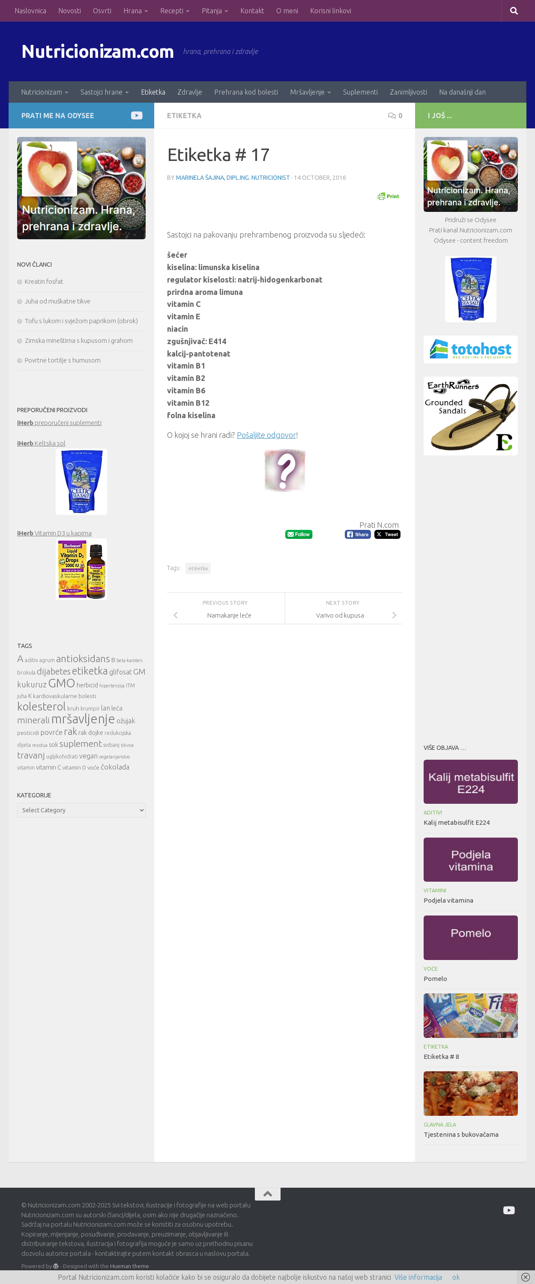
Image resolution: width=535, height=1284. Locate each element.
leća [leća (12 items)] (117, 708)
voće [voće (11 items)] (93, 767)
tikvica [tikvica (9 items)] (127, 745)
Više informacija (418, 1277)
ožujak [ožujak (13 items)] (126, 721)
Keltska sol (41, 443)
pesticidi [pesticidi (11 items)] (28, 732)
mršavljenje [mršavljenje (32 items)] (83, 719)
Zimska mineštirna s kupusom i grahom (79, 340)
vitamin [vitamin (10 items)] (26, 767)
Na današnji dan (462, 92)
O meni (287, 11)
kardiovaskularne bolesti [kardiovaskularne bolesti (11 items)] (64, 696)
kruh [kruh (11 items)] (73, 708)
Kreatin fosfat (44, 281)
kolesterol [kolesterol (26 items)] (41, 706)
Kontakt (252, 11)
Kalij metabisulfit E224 (457, 822)
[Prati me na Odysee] (136, 115)
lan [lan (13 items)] (105, 708)
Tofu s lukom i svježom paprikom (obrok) (81, 320)
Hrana (132, 11)
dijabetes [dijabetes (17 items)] (54, 671)
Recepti (171, 11)
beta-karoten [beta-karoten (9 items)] (130, 660)
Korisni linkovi (330, 11)
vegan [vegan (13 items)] (88, 756)
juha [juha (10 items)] (22, 696)
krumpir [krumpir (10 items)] (90, 708)
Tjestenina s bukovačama (461, 1134)
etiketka (198, 568)
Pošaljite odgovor (266, 435)
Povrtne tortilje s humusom (63, 360)
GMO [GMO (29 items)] (61, 683)
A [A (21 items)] (20, 658)
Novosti (69, 11)
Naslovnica (30, 11)
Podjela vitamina (448, 900)
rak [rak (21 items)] (70, 731)
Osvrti (102, 11)
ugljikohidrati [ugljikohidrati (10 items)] (62, 756)
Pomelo (435, 978)
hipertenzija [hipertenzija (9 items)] (112, 685)
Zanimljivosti (408, 92)
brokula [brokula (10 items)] (26, 672)
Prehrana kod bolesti (246, 92)
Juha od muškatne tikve (57, 301)
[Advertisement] (471, 597)
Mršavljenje (307, 92)
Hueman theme (129, 1266)
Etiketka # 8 (441, 1056)
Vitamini (435, 890)
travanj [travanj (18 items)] (31, 755)
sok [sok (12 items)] (53, 744)
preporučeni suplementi (59, 422)
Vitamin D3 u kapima (54, 533)
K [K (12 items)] (30, 695)
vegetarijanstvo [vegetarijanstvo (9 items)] (114, 756)
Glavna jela (440, 1124)
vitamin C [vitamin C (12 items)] (48, 767)
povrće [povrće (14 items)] (51, 732)
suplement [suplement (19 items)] (81, 743)
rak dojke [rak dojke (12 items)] (90, 732)
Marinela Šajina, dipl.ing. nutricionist (233, 177)
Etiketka (153, 92)
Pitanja (212, 11)
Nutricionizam (41, 92)
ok (456, 1277)
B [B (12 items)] (113, 659)
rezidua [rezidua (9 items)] (40, 745)
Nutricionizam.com (98, 51)
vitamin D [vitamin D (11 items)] (74, 767)
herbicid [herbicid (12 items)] (87, 685)
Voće (431, 969)
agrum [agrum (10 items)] (47, 660)
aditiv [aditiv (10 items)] (31, 660)
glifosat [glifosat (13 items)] (120, 672)
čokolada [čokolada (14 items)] (115, 767)
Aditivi (433, 812)
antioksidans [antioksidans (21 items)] (83, 658)
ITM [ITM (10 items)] (130, 685)
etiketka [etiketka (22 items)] (90, 670)
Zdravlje (189, 92)
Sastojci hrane (102, 92)
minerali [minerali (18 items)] (33, 720)
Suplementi (360, 92)
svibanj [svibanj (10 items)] (111, 745)
